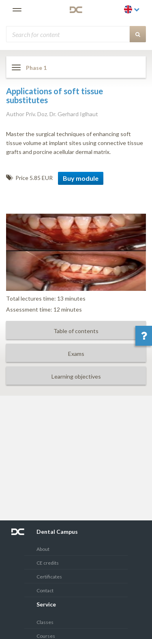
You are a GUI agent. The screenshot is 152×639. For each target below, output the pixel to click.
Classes (45, 622)
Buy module (80, 178)
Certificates (49, 577)
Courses (45, 636)
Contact (45, 590)
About (42, 549)
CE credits (47, 563)
